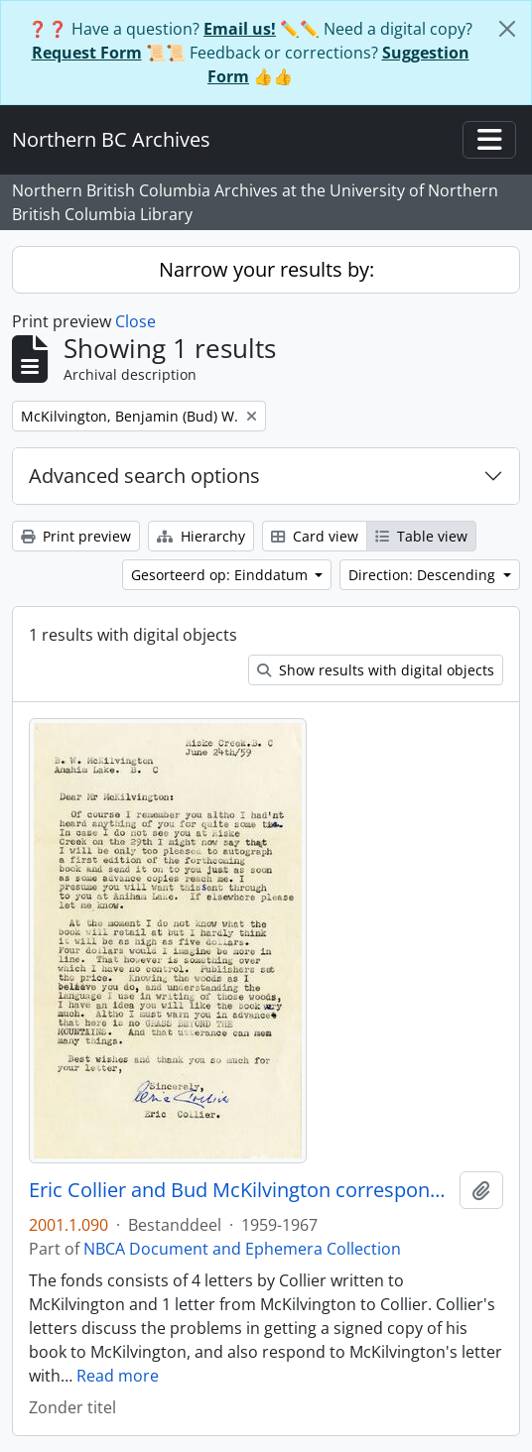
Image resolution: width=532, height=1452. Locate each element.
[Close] (507, 29)
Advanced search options (144, 475)
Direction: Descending (423, 574)
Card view (314, 536)
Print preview (76, 536)
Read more (117, 1376)
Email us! (239, 29)
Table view (421, 536)
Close (135, 321)
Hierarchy (201, 536)
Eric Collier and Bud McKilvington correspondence (240, 1190)
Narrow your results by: (266, 269)
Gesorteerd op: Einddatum (221, 574)
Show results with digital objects (375, 670)
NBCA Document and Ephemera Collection (242, 1249)
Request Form (87, 52)
